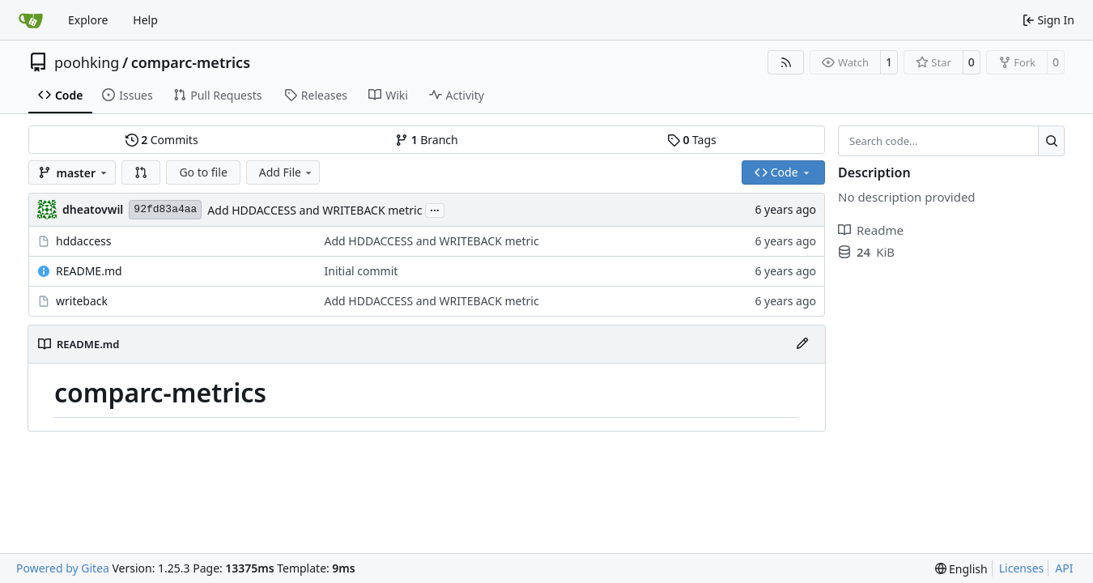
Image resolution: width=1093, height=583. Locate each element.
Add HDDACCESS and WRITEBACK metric (314, 210)
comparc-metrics (190, 62)
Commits (161, 139)
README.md (89, 271)
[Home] (30, 20)
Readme (871, 230)
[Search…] (1051, 141)
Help (145, 20)
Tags (692, 139)
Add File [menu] (286, 172)
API (1064, 568)
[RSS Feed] (786, 62)
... (435, 209)
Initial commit (361, 271)
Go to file (203, 172)
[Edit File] (802, 344)
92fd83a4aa (165, 209)
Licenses (1021, 568)
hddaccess (83, 241)
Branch (426, 139)
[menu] (961, 569)
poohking (86, 62)
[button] (140, 172)
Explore (88, 20)
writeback (82, 301)
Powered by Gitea (62, 568)
